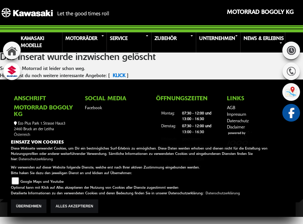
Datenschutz (238, 121)
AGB (231, 108)
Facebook (93, 108)
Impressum (236, 114)
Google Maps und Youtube (42, 182)
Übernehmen (28, 206)
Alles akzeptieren (74, 206)
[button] (85, 42)
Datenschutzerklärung (36, 159)
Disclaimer (236, 127)
